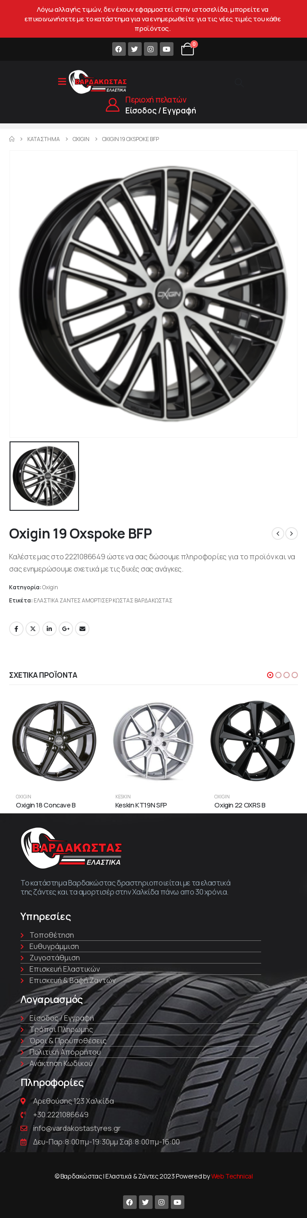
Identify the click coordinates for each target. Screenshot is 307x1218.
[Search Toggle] (239, 82)
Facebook (16, 628)
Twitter (32, 628)
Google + (66, 628)
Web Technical (232, 1176)
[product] (54, 741)
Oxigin (50, 587)
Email (82, 628)
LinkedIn (49, 628)
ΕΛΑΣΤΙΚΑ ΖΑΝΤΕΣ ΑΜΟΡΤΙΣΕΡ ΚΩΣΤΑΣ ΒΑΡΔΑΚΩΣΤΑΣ (103, 600)
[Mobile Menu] (62, 81)
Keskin (123, 796)
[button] (270, 675)
